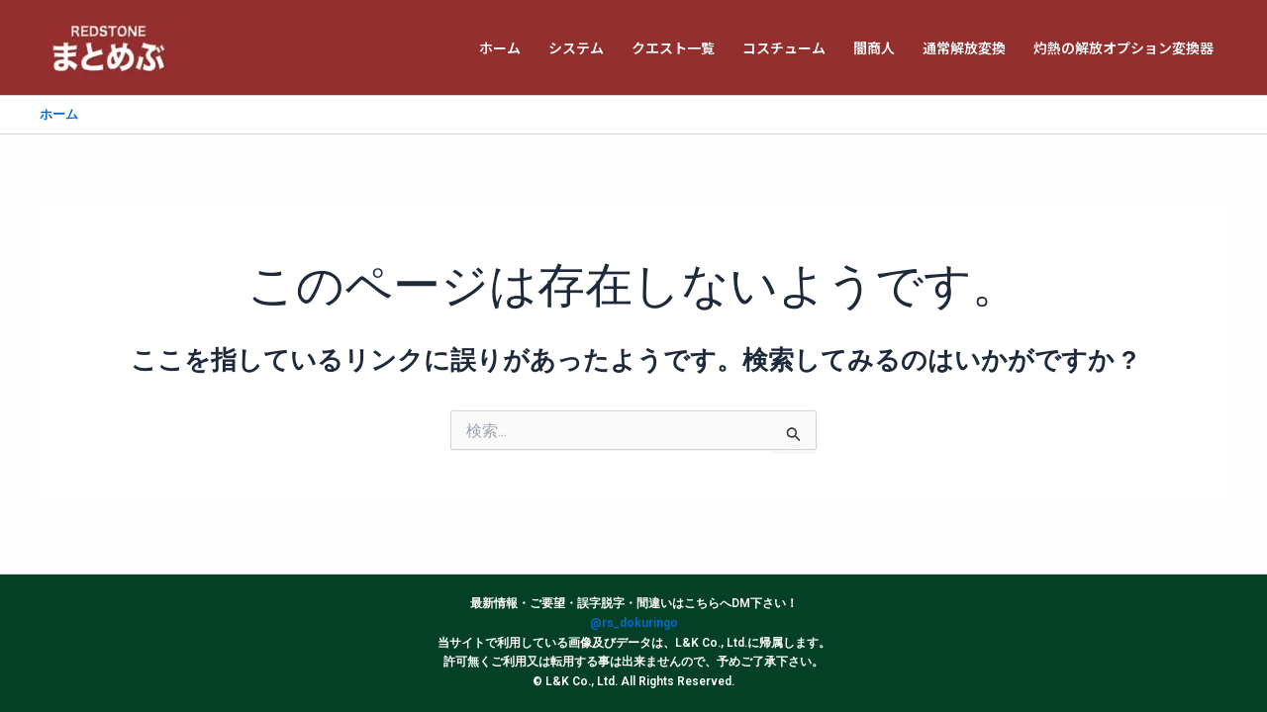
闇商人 (874, 47)
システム (576, 47)
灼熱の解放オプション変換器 (1123, 47)
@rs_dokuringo (634, 623)
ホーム (500, 47)
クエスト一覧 (673, 47)
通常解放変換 (964, 47)
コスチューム (784, 47)
